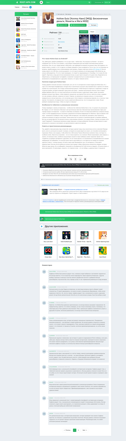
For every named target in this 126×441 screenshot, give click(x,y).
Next (85, 430)
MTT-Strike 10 (97, 69)
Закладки (93, 25)
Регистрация (99, 2)
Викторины (61, 41)
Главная (17, 7)
